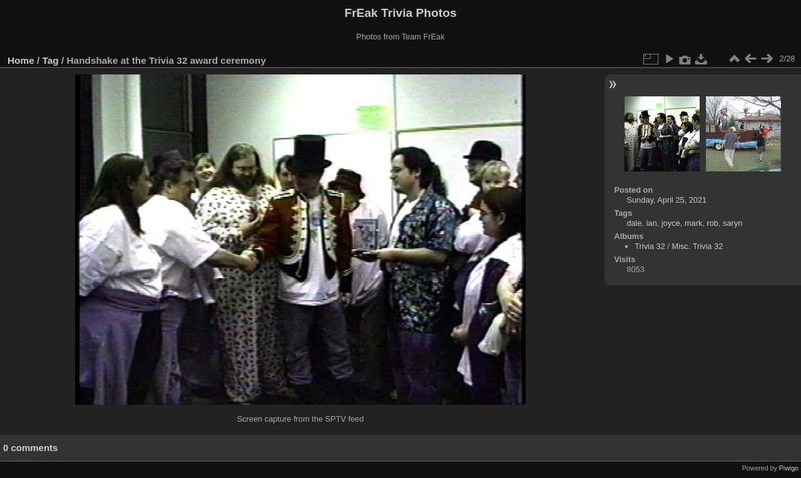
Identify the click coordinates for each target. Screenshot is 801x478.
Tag (51, 60)
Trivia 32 (650, 246)
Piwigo (788, 468)
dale (633, 223)
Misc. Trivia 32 (697, 246)
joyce (670, 223)
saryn (732, 223)
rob (712, 223)
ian (651, 223)
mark (693, 223)
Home (21, 60)
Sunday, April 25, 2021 (666, 200)
